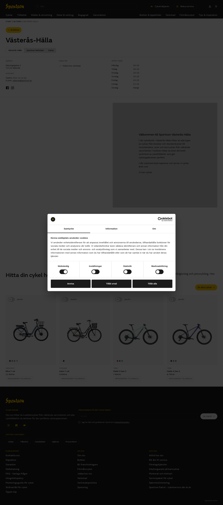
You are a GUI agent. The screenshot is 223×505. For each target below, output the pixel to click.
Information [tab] (111, 228)
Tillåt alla (152, 283)
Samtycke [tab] (69, 228)
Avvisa (70, 283)
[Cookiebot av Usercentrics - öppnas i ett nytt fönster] (159, 219)
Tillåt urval (111, 283)
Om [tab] (154, 228)
